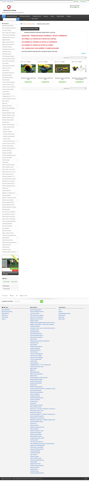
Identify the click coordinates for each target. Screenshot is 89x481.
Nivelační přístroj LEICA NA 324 (45, 79)
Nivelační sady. (6, 138)
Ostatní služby (60, 16)
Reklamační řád (37, 16)
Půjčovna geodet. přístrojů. (8, 164)
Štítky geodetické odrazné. (8, 204)
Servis (52, 16)
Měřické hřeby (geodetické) (8, 108)
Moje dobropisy (5, 314)
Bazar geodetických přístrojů (8, 28)
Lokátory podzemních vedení (9, 98)
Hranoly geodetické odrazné (8, 58)
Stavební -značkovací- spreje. (9, 197)
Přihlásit (76, 1)
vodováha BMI (6, 281)
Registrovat (83, 1)
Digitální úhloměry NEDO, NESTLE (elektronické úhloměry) (10, 42)
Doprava (46, 16)
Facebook (5, 297)
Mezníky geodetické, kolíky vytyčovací (10, 112)
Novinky (60, 312)
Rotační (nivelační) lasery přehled (11, 141)
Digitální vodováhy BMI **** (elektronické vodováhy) (10, 44)
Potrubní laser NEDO (7, 157)
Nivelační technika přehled (8, 124)
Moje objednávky (6, 310)
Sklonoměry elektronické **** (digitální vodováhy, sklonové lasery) (10, 183)
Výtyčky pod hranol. (6, 244)
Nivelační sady (5, 122)
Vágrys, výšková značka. (8, 233)
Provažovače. (5, 162)
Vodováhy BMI (5, 237)
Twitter (12, 297)
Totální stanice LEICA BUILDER (9, 216)
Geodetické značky (6, 51)
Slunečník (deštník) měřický (8, 186)
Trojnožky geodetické (7, 223)
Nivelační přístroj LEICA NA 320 (28, 79)
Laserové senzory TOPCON (8, 87)
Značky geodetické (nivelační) (9, 252)
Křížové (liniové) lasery (7, 77)
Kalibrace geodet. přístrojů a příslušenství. (10, 65)
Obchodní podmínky (25, 16)
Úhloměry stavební (6, 230)
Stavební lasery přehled (7, 200)
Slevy (60, 310)
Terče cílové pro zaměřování (8, 211)
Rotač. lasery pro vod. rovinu (8, 171)
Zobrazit (83, 53)
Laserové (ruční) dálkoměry (8, 82)
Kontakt (4, 1)
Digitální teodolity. (6, 39)
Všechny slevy (15, 258)
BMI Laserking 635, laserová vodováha (10, 273)
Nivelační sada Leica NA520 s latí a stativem (79, 79)
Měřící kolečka (5, 101)
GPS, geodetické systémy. (8, 56)
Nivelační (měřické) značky (8, 115)
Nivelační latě (6, 129)
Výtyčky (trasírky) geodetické (8, 242)
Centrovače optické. (6, 30)
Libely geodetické (6, 94)
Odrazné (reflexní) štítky (7, 145)
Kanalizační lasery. (6, 68)
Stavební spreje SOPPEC (8, 202)
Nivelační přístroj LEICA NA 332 (62, 79)
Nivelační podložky (7, 131)
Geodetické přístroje (12, 16)
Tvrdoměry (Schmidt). (7, 226)
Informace (6, 287)
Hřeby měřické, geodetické (8, 61)
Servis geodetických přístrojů (8, 178)
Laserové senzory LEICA (8, 84)
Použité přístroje (6, 160)
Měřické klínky (5, 110)
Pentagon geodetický (7, 153)
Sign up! (4, 319)
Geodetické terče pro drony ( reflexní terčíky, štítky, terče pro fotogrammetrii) (10, 49)
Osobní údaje (5, 317)
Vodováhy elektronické (7, 240)
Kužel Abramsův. (6, 79)
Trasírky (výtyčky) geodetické (9, 221)
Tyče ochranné (5, 228)
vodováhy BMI (14, 281)
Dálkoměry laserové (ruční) (8, 37)
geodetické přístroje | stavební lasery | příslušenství (13, 8)
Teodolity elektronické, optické (9, 207)
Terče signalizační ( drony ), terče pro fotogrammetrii (10, 214)
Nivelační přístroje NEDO (8, 120)
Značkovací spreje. (6, 249)
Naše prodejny (7, 289)
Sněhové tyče (5, 188)
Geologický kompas (6, 54)
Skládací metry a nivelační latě (9, 181)
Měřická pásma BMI (6, 105)
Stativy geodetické (6, 195)
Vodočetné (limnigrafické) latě (9, 235)
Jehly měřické (5, 63)
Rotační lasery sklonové (7, 174)
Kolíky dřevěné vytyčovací (8, 72)
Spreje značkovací (6, 190)
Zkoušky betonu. (6, 247)
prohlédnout (26, 62)
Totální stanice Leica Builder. (8, 219)
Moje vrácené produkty (7, 312)
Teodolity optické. (6, 209)
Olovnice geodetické (7, 150)
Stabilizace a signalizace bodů (9, 193)
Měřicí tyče (4, 103)
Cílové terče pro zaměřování (8, 35)
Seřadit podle (66, 57)
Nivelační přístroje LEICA (8, 117)
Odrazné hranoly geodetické (8, 148)
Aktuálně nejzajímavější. (7, 25)
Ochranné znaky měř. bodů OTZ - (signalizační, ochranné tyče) (10, 143)
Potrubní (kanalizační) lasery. (9, 155)
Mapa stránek (10, 1)
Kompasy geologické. (7, 75)
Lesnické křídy (5, 91)
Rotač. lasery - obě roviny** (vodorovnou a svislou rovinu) (10, 169)
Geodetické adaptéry (7, 46)
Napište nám (61, 317)
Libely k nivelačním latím (8, 127)
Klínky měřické (5, 70)
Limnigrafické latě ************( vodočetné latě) (10, 96)
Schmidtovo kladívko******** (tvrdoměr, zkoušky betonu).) (10, 176)
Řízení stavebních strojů (7, 167)
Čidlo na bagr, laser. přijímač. (9, 32)
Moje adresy (4, 316)
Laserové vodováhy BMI (7, 89)
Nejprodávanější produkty (64, 314)
